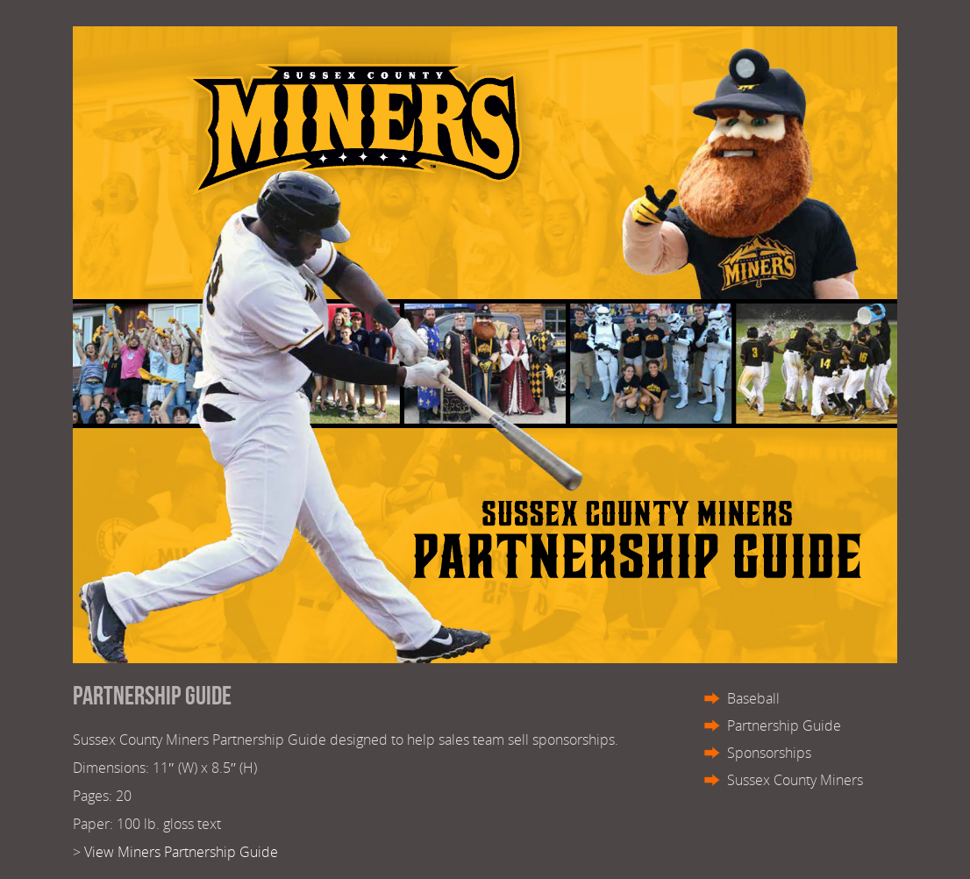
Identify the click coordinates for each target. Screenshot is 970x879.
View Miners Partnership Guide (181, 851)
